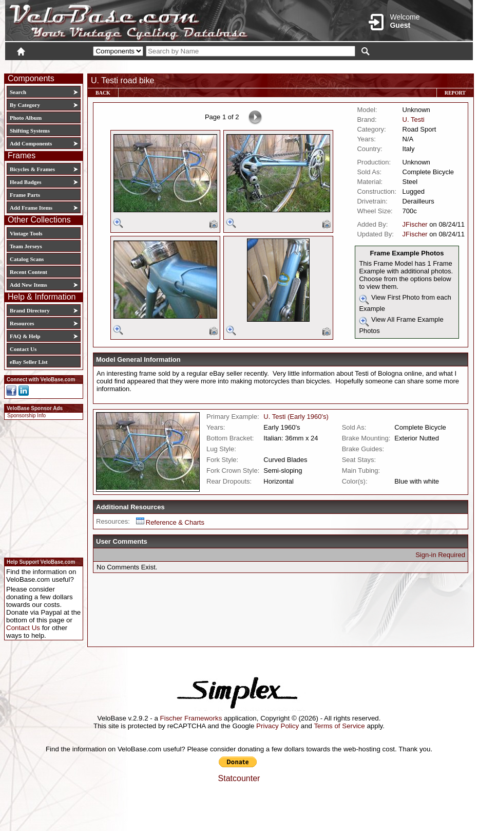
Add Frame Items (31, 208)
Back (102, 93)
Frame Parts (25, 195)
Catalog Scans (27, 259)
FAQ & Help (25, 336)
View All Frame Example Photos (401, 325)
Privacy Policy (277, 726)
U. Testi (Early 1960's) (296, 416)
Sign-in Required (440, 555)
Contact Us (23, 349)
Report (455, 93)
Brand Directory (30, 310)
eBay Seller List (29, 362)
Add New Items (28, 285)
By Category (25, 105)
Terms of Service (339, 726)
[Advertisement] (40, 487)
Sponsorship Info (26, 415)
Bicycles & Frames (33, 169)
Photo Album (26, 118)
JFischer (415, 224)
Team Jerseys (26, 246)
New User (415, 65)
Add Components (31, 143)
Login (381, 65)
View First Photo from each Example (405, 302)
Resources (22, 323)
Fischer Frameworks (191, 718)
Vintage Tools (26, 233)
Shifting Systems (30, 130)
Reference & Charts (170, 522)
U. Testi (414, 119)
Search (18, 92)
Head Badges (25, 182)
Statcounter (239, 778)
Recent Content (28, 272)
